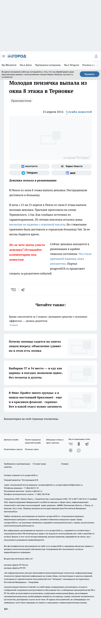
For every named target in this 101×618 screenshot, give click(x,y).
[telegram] (24, 289)
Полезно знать (32, 449)
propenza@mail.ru (47, 485)
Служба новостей (79, 112)
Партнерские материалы (48, 65)
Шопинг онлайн (11, 439)
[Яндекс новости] (71, 166)
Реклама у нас (89, 65)
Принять (89, 74)
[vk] (14, 289)
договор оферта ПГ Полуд (16, 565)
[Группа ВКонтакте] (29, 166)
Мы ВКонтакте (9, 65)
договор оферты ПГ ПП (14, 568)
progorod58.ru (53, 516)
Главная (64, 464)
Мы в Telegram (71, 65)
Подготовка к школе (13, 449)
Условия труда (39, 464)
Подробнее (33, 582)
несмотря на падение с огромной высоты (37, 224)
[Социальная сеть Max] (71, 172)
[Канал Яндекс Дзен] (71, 450)
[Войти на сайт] (96, 56)
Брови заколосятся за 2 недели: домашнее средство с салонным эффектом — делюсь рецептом (50, 321)
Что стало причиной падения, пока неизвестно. (71, 258)
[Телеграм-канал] (29, 172)
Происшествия (21, 101)
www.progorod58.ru (29, 475)
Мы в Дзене (26, 65)
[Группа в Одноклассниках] (79, 444)
